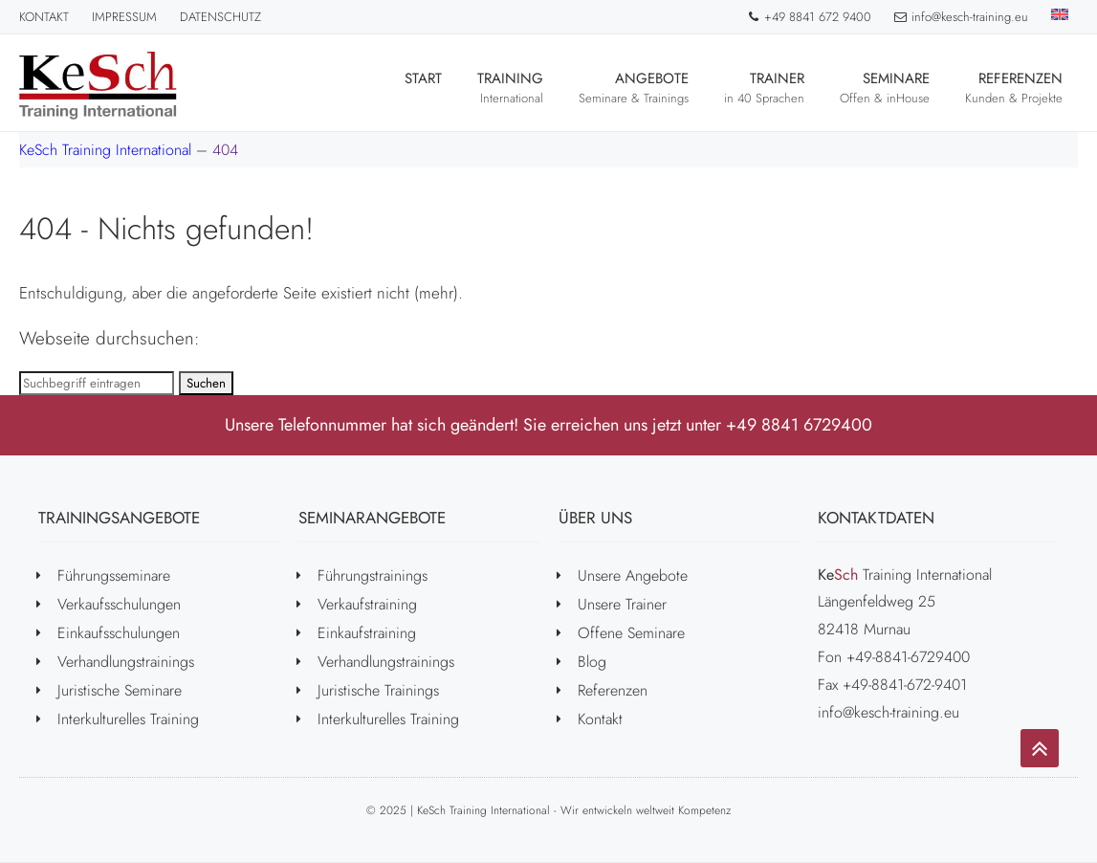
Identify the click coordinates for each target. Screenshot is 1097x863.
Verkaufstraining (367, 604)
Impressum (124, 17)
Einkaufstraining (367, 633)
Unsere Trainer (622, 604)
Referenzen (1014, 87)
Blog (592, 662)
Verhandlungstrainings (125, 662)
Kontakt (44, 17)
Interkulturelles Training (128, 719)
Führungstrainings (373, 575)
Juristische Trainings (378, 690)
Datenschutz (220, 17)
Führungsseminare (113, 575)
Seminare (885, 87)
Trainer (764, 87)
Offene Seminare (631, 633)
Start (423, 87)
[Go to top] (1039, 748)
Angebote (634, 87)
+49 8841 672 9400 (809, 17)
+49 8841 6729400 (799, 424)
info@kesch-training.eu (961, 17)
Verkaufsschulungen (119, 604)
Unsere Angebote (633, 575)
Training (510, 87)
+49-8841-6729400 (908, 657)
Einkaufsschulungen (118, 633)
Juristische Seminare (119, 690)
